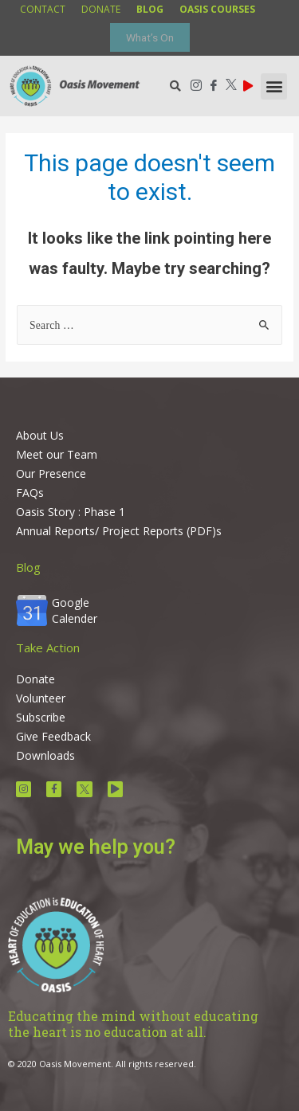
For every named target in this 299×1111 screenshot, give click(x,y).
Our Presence (51, 473)
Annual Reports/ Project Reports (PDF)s (119, 530)
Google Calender (74, 610)
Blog (28, 567)
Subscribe (40, 717)
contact (42, 9)
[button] (274, 86)
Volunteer (40, 698)
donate (100, 9)
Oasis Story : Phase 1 (70, 511)
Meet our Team (56, 454)
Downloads (45, 755)
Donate (35, 679)
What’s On (150, 37)
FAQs (30, 492)
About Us (40, 435)
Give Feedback (53, 736)
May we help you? (95, 847)
